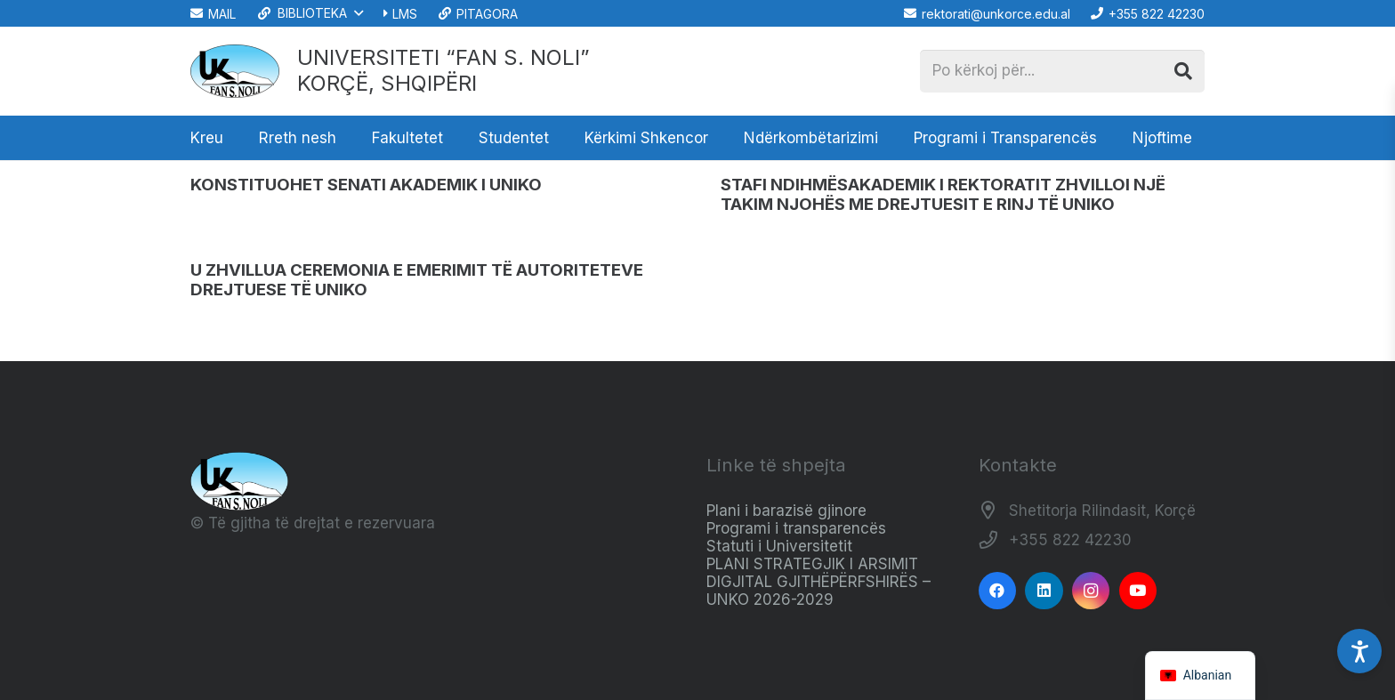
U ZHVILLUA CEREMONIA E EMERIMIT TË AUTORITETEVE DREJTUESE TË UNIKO (416, 280)
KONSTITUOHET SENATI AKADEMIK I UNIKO (366, 184)
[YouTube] (1138, 591)
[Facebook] (998, 591)
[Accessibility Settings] (1359, 651)
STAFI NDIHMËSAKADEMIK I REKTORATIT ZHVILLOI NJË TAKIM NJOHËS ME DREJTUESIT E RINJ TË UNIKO (943, 194)
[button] (309, 13)
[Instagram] (1091, 591)
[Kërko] (1183, 71)
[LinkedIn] (1044, 591)
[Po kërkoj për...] (1062, 71)
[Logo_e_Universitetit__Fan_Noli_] (234, 71)
